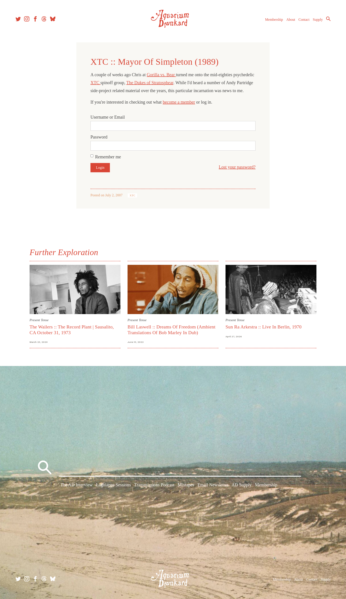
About (290, 19)
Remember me (108, 156)
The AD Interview (76, 484)
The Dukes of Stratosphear (149, 82)
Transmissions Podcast (154, 484)
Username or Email (107, 117)
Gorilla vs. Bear (161, 74)
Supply (318, 19)
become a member (179, 102)
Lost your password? (237, 167)
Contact (304, 19)
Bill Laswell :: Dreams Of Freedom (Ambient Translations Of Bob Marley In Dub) (171, 329)
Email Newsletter (212, 484)
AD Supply (242, 484)
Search (328, 19)
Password (98, 137)
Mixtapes (186, 484)
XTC (95, 82)
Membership (274, 19)
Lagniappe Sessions (113, 484)
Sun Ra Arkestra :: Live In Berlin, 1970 (264, 327)
